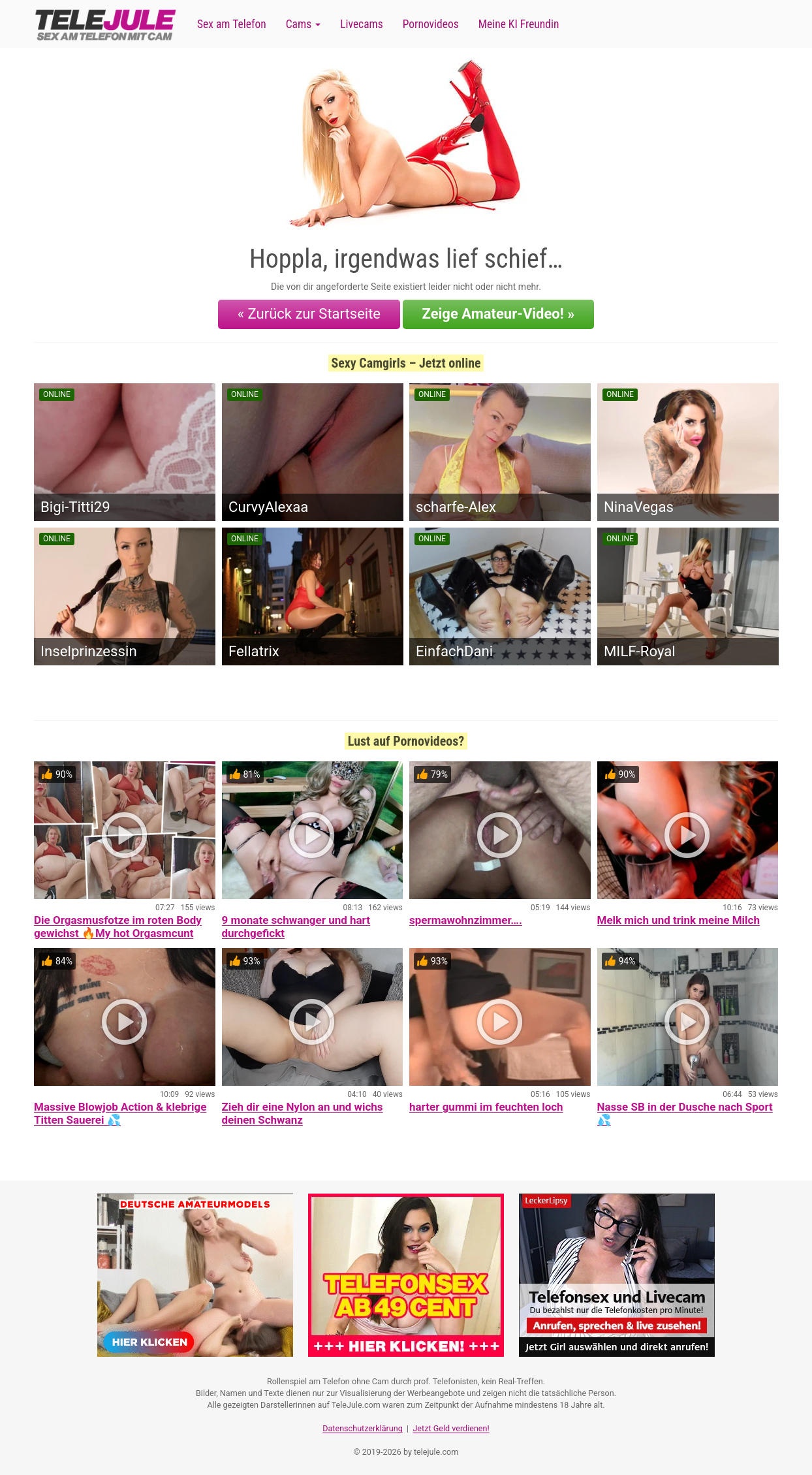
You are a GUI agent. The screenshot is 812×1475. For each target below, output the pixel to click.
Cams (303, 24)
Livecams (361, 24)
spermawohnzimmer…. (465, 919)
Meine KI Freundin (518, 24)
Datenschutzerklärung (362, 1426)
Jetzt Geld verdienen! (451, 1426)
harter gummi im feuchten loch (486, 1106)
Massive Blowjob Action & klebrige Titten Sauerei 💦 (120, 1113)
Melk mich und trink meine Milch (678, 919)
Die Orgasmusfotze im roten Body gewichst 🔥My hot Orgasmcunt (118, 926)
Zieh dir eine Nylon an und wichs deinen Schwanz (302, 1113)
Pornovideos (431, 24)
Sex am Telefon (231, 24)
